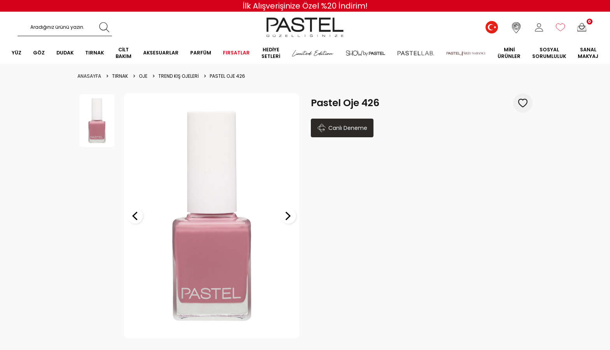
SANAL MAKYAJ (588, 53)
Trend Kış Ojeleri (178, 76)
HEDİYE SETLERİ (270, 53)
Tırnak (120, 76)
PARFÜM (200, 52)
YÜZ (16, 52)
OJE (143, 76)
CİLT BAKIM (123, 53)
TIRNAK (94, 52)
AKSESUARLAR (161, 52)
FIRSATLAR (236, 52)
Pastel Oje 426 (227, 76)
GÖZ (39, 52)
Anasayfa (89, 76)
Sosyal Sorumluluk (549, 53)
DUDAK (65, 52)
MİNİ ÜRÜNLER (509, 53)
